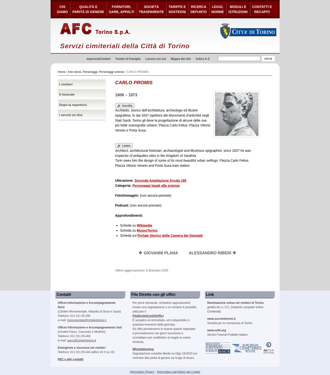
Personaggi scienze (111, 72)
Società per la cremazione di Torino (229, 321)
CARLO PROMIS (134, 82)
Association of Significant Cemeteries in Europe (218, 348)
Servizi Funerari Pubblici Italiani (227, 332)
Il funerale (67, 94)
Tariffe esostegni (177, 9)
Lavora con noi (155, 59)
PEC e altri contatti (71, 359)
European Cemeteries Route (247, 348)
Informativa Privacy (142, 372)
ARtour (269, 348)
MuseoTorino (147, 230)
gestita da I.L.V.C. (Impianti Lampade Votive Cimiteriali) (235, 307)
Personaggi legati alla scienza (156, 186)
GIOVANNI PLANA (158, 253)
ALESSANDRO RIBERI (212, 253)
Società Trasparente (151, 9)
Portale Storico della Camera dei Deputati (170, 235)
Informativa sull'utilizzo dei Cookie (178, 372)
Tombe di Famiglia (128, 59)
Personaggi (90, 72)
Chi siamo (62, 9)
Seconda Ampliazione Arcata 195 (160, 180)
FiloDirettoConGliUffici (148, 316)
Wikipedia (144, 225)
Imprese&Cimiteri (98, 59)
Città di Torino (248, 31)
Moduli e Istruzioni (238, 9)
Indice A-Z (203, 59)
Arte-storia (74, 72)
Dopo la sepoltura (73, 105)
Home (62, 72)
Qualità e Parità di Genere (88, 9)
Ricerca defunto (198, 9)
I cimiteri (66, 84)
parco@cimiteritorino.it (81, 340)
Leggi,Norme (217, 9)
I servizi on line (71, 115)
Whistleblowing (143, 349)
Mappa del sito (181, 59)
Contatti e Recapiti (262, 9)
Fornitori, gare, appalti (121, 9)
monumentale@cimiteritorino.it (86, 320)
